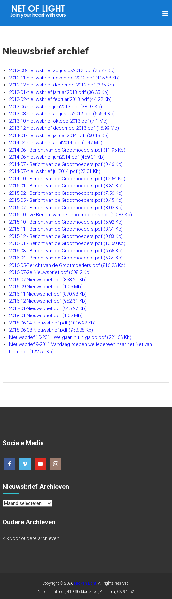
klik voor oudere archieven (31, 538)
